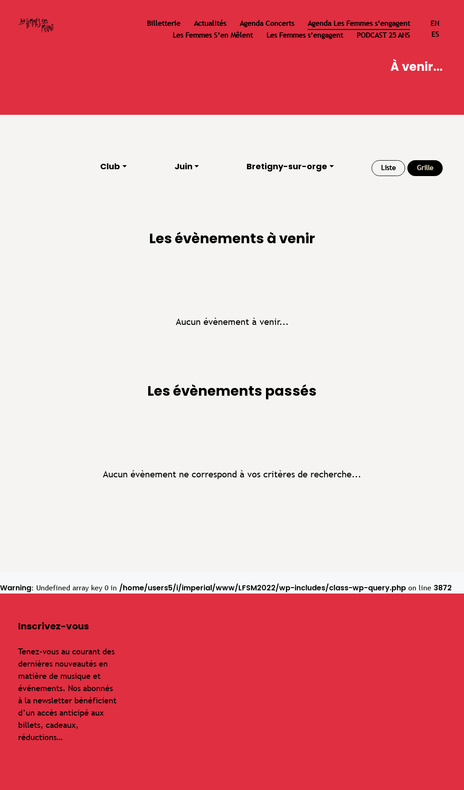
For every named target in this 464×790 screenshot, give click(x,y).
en (434, 23)
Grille (425, 168)
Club (110, 166)
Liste (388, 168)
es (435, 34)
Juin (183, 166)
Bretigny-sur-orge (286, 166)
